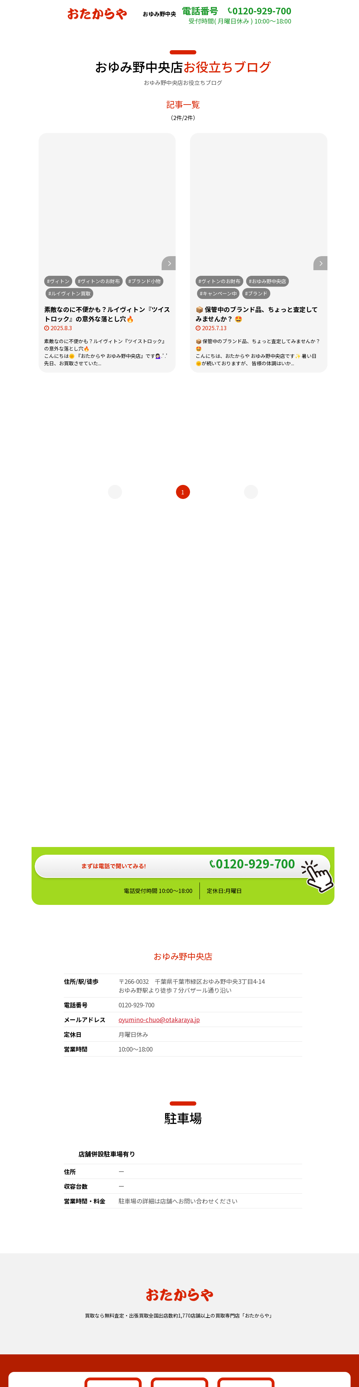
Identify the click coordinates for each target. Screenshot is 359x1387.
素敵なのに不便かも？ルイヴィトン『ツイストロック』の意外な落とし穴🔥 (107, 314)
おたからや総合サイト (179, 1326)
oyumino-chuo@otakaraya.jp (159, 795)
